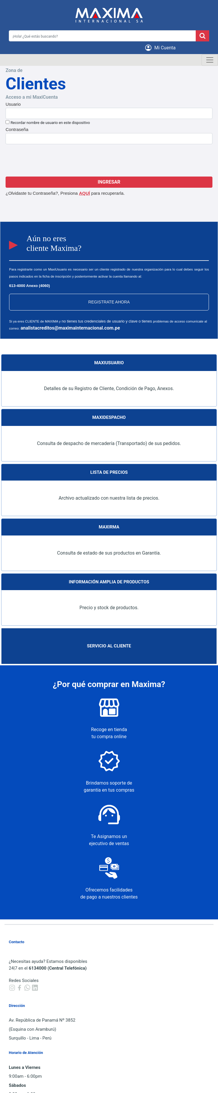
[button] (161, 48)
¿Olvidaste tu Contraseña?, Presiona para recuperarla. (65, 193)
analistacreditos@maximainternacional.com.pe (70, 328)
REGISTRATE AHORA (109, 302)
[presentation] (109, 160)
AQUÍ (84, 193)
